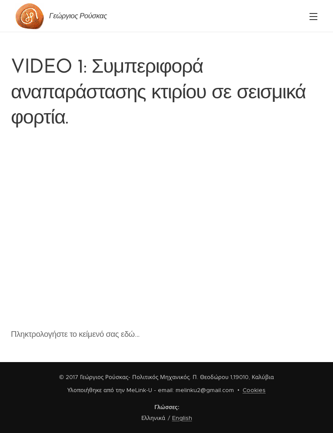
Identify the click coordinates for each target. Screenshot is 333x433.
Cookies (254, 390)
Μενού (313, 16)
